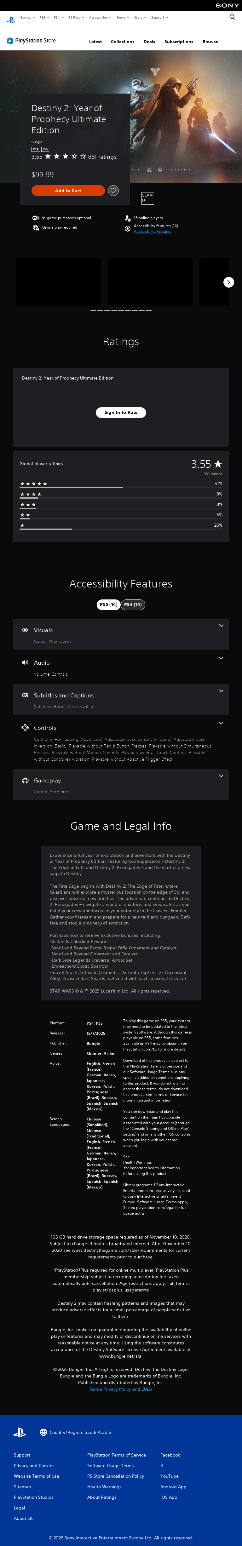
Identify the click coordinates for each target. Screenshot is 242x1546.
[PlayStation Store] (32, 34)
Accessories (98, 17)
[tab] (109, 598)
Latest (95, 35)
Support (157, 17)
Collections (123, 35)
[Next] (228, 276)
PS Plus (74, 17)
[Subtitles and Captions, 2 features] (121, 693)
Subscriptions (178, 35)
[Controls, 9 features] (121, 736)
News (121, 17)
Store (138, 17)
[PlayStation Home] (11, 17)
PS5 (42, 17)
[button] (152, 225)
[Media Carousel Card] (58, 276)
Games (25, 17)
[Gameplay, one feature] (121, 778)
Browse (210, 35)
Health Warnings (137, 1156)
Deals (149, 35)
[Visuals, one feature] (121, 628)
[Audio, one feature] (121, 660)
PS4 (57, 17)
